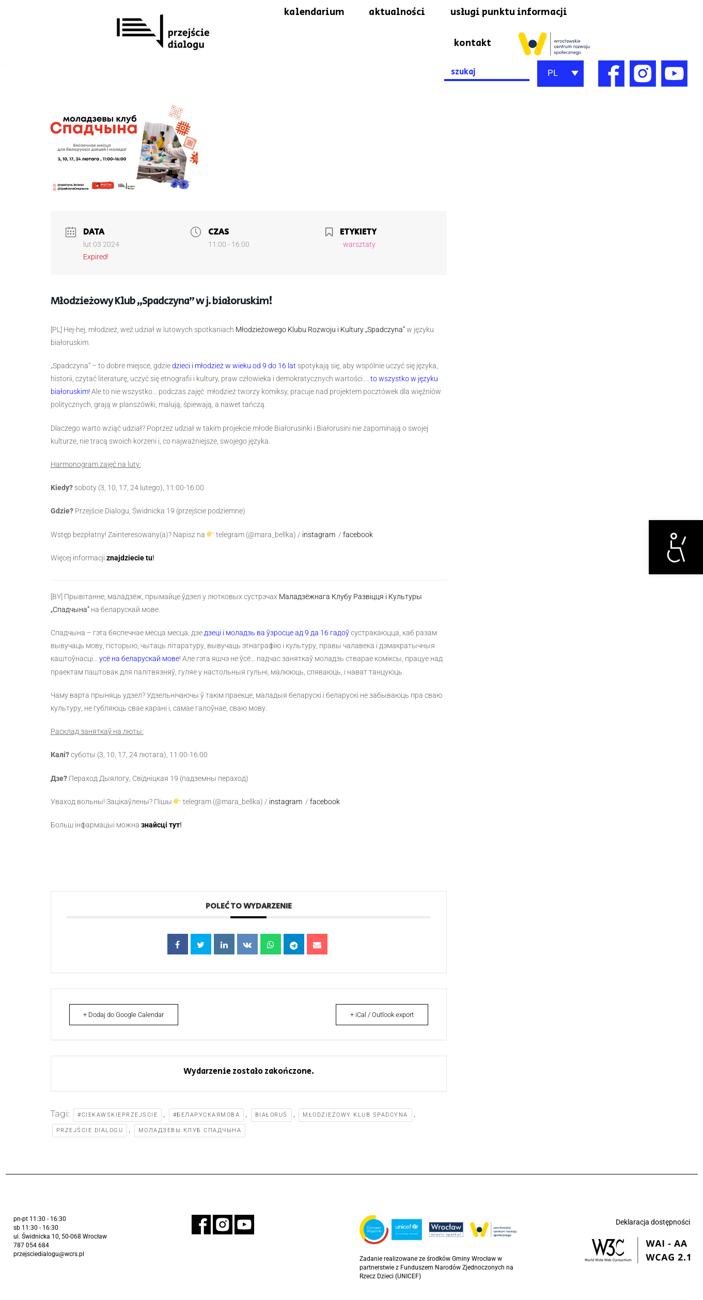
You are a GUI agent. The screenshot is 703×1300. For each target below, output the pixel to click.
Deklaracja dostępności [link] (653, 1228)
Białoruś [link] (272, 1118)
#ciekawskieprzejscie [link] (118, 1118)
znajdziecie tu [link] (129, 560)
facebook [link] (358, 536)
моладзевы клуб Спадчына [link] (190, 1135)
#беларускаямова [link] (207, 1118)
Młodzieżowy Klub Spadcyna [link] (356, 1118)
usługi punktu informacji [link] (503, 13)
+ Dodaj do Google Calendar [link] (127, 1018)
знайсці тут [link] (160, 827)
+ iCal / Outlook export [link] (378, 1018)
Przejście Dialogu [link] (89, 1135)
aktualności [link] (383, 13)
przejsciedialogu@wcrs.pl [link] (48, 1258)
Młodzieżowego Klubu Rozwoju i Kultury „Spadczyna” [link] (320, 331)
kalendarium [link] (296, 13)
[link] (676, 547)
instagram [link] (319, 536)
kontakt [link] (471, 44)
